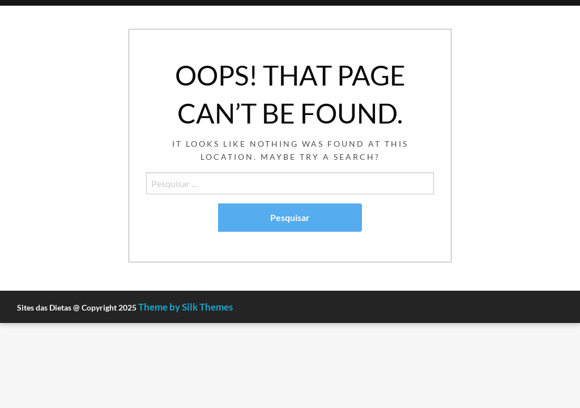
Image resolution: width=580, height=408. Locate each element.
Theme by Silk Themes (185, 307)
